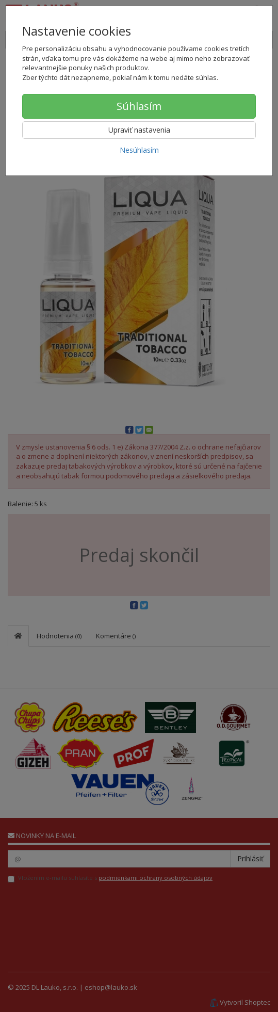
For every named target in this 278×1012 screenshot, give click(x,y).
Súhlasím (139, 106)
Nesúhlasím (139, 150)
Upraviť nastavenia (139, 130)
